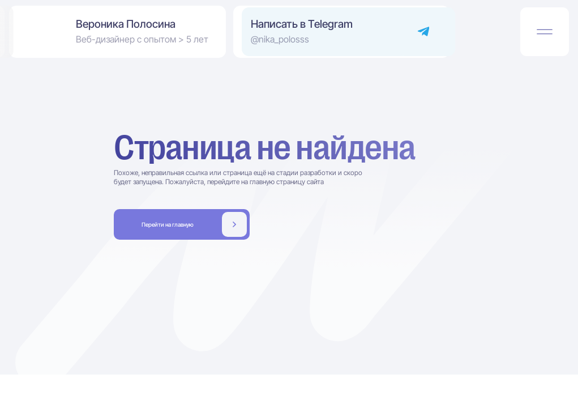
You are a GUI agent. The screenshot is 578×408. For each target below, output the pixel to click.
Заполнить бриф (181, 223)
